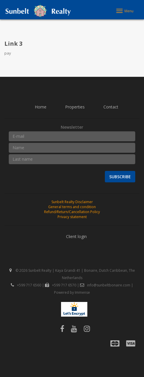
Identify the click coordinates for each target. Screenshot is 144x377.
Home (40, 107)
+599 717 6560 (26, 285)
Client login (76, 236)
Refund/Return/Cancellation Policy (72, 211)
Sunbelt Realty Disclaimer (72, 201)
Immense (82, 292)
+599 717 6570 (60, 285)
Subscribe (120, 176)
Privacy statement (72, 216)
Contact (110, 107)
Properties (75, 107)
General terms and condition (72, 206)
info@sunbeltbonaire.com (105, 285)
